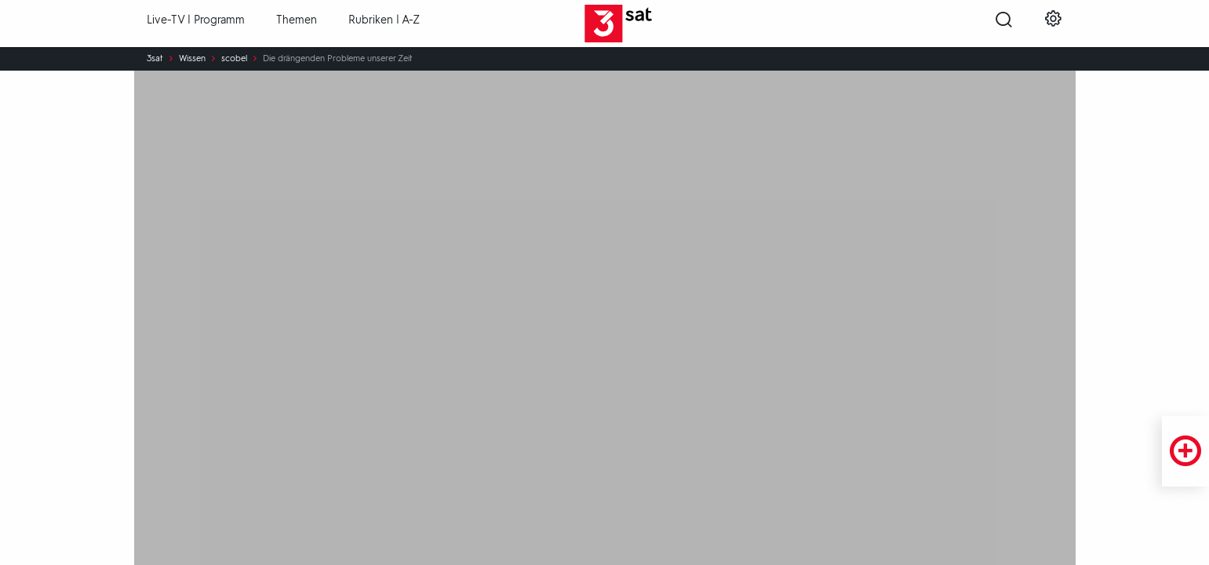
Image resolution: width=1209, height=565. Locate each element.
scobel (234, 59)
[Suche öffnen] (1004, 24)
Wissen (192, 59)
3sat (155, 59)
